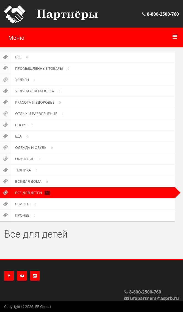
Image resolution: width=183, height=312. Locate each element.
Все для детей (25, 192)
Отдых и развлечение (32, 113)
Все (15, 57)
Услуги (18, 79)
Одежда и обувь (27, 147)
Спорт (17, 124)
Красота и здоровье (31, 102)
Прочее (18, 215)
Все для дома (25, 181)
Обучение (21, 158)
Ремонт (19, 203)
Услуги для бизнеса (31, 90)
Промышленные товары (35, 68)
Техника (19, 170)
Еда (15, 136)
